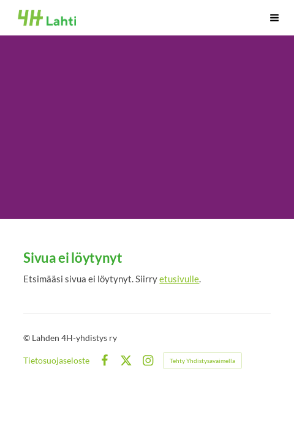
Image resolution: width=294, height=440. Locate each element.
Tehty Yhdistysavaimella (202, 360)
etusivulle (179, 278)
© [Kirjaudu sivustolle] (27, 337)
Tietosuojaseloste (56, 360)
